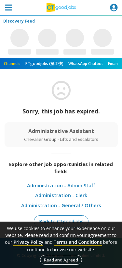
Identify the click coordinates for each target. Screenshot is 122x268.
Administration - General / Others (61, 205)
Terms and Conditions (78, 242)
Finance (115, 63)
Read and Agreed (61, 260)
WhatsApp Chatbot (85, 63)
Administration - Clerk (61, 195)
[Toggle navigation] (8, 7)
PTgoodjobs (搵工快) (44, 63)
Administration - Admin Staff (61, 185)
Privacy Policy (28, 242)
